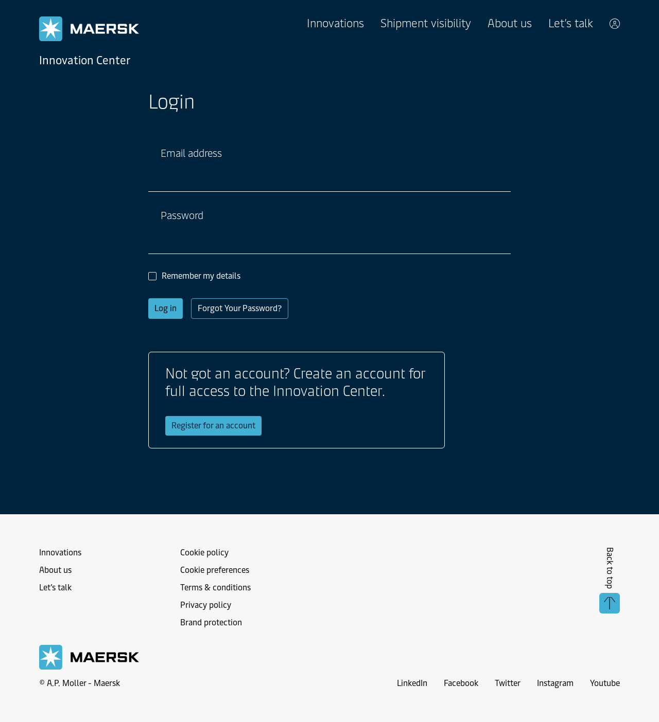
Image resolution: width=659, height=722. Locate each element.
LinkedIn (412, 683)
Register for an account (213, 425)
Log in (165, 308)
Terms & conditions (215, 587)
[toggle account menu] (615, 24)
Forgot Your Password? (240, 308)
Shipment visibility (425, 23)
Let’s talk (570, 23)
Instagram (555, 683)
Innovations (335, 23)
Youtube (605, 683)
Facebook (461, 683)
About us (510, 23)
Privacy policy (205, 605)
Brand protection (211, 622)
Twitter (508, 683)
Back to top (609, 580)
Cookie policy (204, 552)
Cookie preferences (214, 570)
